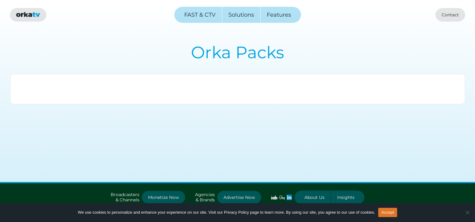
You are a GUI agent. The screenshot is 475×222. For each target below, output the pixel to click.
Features (279, 14)
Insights (345, 197)
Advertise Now (239, 197)
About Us (314, 197)
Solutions (241, 14)
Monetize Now (163, 197)
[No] (467, 212)
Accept (387, 212)
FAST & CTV (200, 14)
